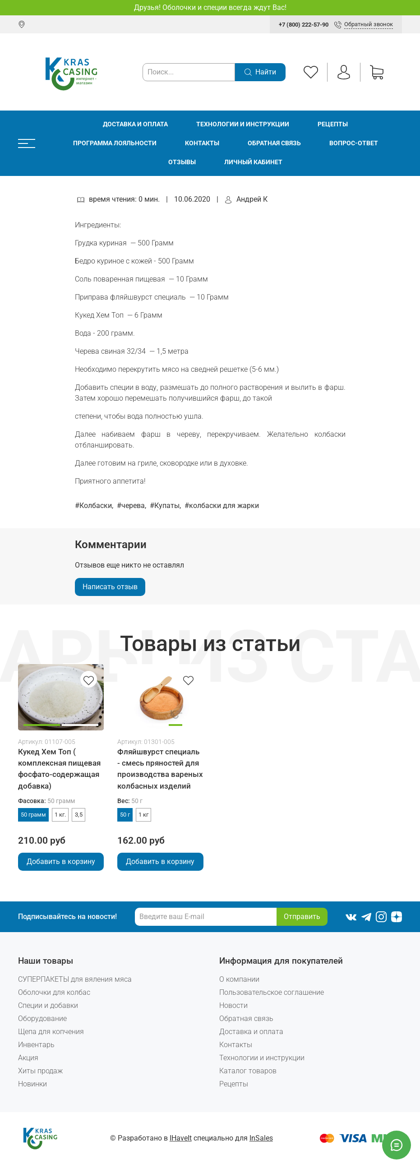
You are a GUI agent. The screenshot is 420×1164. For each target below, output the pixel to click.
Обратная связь (274, 143)
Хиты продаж (40, 1071)
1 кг (143, 814)
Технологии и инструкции (242, 124)
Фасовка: (46, 801)
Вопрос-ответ (353, 143)
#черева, (132, 505)
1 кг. (60, 814)
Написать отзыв (110, 586)
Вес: (130, 801)
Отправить (302, 916)
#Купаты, (166, 505)
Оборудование (42, 1018)
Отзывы (182, 162)
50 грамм (33, 814)
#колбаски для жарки (222, 505)
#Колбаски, (95, 505)
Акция (28, 1057)
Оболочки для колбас (54, 992)
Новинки (32, 1084)
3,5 (79, 814)
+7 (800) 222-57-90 (303, 24)
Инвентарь (36, 1044)
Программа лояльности (115, 143)
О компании (239, 979)
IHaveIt (181, 1138)
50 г (125, 814)
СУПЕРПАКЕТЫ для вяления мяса (75, 979)
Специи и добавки (48, 1005)
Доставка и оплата (135, 124)
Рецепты (333, 124)
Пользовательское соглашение (271, 992)
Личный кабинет (253, 162)
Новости (233, 1005)
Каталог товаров (248, 1071)
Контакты (202, 143)
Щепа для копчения (51, 1031)
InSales (261, 1138)
